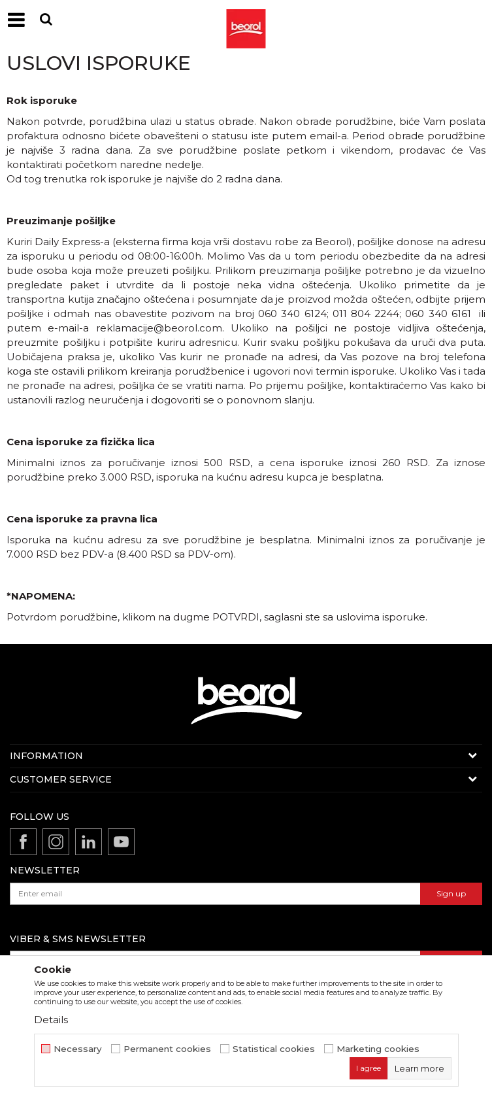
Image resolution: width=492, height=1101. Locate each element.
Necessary (78, 1049)
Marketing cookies (377, 1049)
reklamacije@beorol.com (159, 328)
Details (51, 1019)
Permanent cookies (167, 1049)
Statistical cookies (274, 1049)
